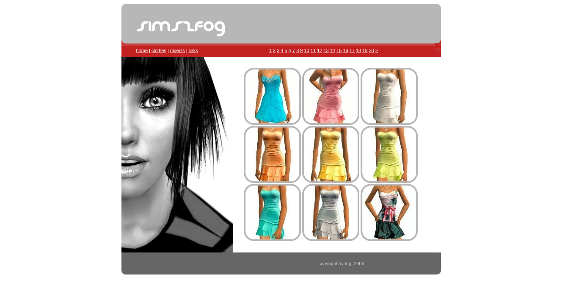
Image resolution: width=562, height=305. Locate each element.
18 (358, 50)
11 (313, 50)
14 (332, 50)
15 (339, 50)
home (142, 50)
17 (352, 50)
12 (319, 50)
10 (306, 50)
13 (325, 50)
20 (371, 50)
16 (345, 50)
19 (364, 50)
